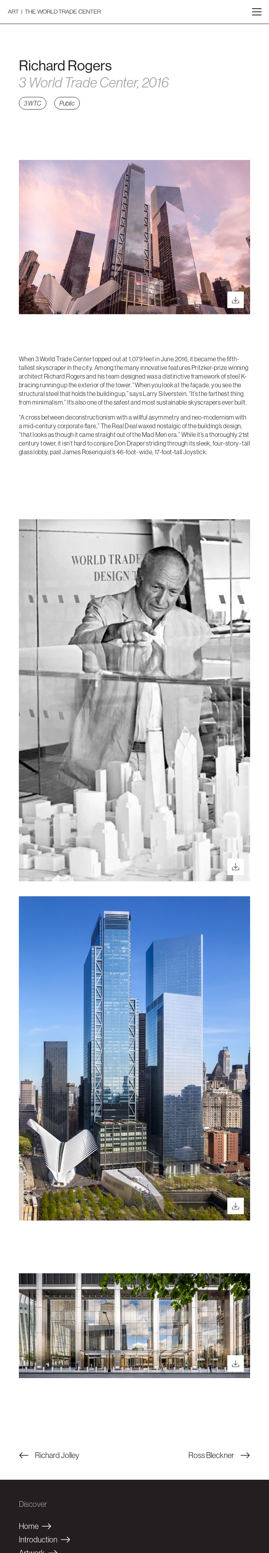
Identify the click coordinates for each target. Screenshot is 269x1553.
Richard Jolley (49, 1455)
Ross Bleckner (219, 1455)
